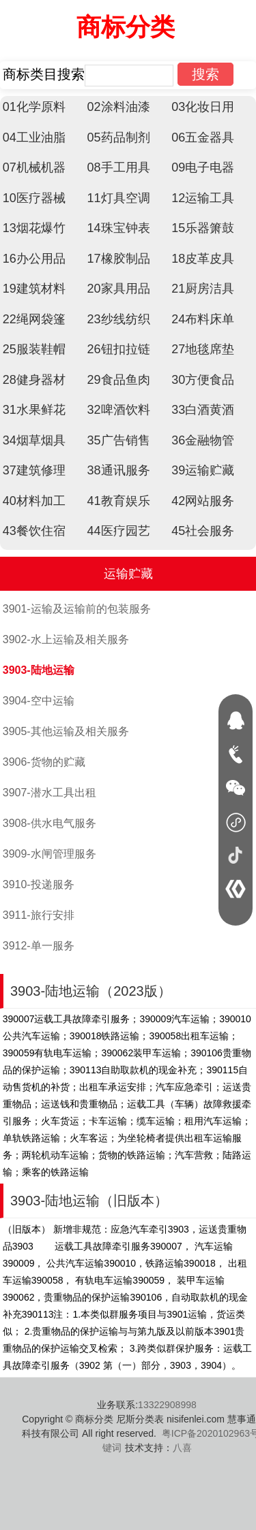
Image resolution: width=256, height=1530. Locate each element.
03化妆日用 (202, 107)
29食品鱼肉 (118, 380)
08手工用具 (118, 167)
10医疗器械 (34, 198)
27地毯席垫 (202, 349)
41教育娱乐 (118, 501)
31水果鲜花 (34, 410)
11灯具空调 (118, 198)
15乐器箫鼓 (202, 228)
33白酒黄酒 (202, 410)
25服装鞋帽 (34, 349)
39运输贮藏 (202, 470)
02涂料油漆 (118, 107)
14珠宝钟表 (118, 228)
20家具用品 (118, 288)
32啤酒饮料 (118, 410)
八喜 (182, 1447)
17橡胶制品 (118, 258)
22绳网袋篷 (34, 319)
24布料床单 (202, 319)
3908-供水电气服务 (49, 823)
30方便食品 (202, 380)
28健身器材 (34, 380)
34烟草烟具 (34, 440)
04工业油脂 (34, 137)
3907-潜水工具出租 (49, 792)
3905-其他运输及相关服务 (66, 731)
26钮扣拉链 (118, 349)
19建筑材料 (34, 288)
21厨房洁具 (202, 288)
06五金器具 (202, 137)
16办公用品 (34, 258)
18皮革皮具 (202, 258)
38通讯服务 (118, 470)
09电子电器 (202, 167)
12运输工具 (202, 198)
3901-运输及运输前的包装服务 (77, 609)
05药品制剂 (118, 137)
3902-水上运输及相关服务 (66, 639)
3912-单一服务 (38, 945)
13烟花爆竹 (34, 228)
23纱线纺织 (118, 319)
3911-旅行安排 (38, 915)
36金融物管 (202, 440)
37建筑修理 (34, 470)
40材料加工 (34, 501)
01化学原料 (34, 107)
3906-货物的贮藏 (44, 762)
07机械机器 (34, 167)
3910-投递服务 (38, 884)
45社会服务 (202, 531)
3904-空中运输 (38, 700)
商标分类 (125, 27)
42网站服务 (202, 501)
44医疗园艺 (118, 531)
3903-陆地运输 (38, 670)
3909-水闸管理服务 (49, 854)
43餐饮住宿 (34, 531)
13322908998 (167, 1404)
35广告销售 (118, 440)
